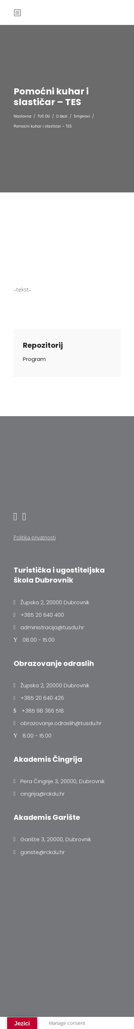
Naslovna (22, 116)
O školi (62, 116)
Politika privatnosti (35, 537)
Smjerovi (82, 116)
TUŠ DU (44, 116)
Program (34, 359)
